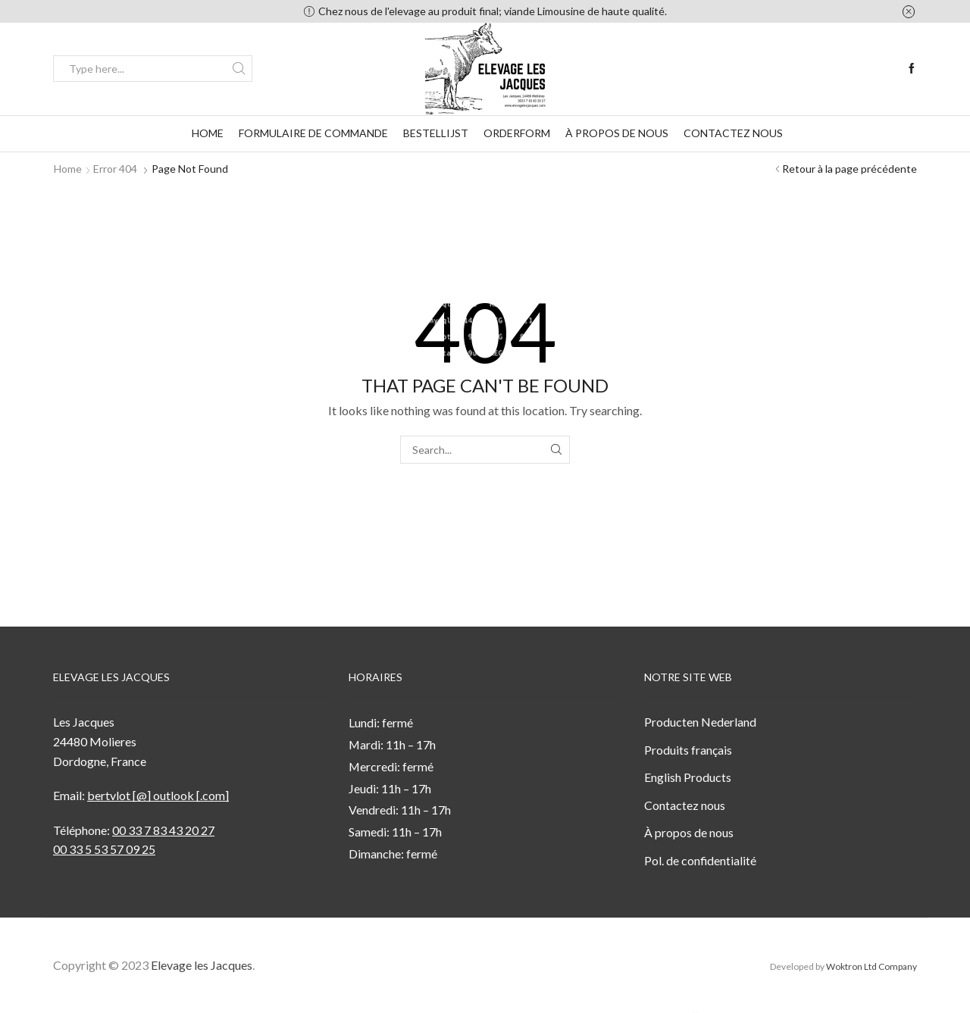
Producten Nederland (700, 721)
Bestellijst (435, 133)
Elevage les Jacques (201, 965)
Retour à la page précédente (849, 168)
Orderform (516, 133)
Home (208, 133)
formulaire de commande (313, 133)
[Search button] (239, 68)
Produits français (688, 750)
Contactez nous (733, 133)
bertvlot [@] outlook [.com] (158, 795)
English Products (687, 777)
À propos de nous (616, 133)
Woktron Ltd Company (871, 966)
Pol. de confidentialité (700, 860)
